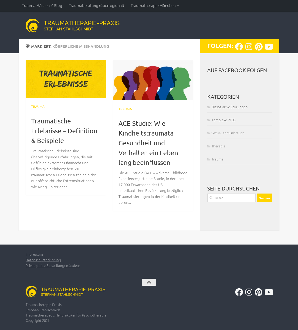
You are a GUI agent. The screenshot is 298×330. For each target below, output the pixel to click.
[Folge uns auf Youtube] (268, 47)
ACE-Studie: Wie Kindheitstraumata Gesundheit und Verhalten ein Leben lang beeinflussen (148, 142)
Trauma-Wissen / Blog (42, 5)
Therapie (218, 145)
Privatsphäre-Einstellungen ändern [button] (53, 265)
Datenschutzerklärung (43, 259)
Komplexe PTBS (223, 119)
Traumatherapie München (153, 5)
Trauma (37, 106)
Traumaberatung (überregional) (96, 5)
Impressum (34, 254)
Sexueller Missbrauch (227, 132)
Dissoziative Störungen (229, 106)
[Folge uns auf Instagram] (249, 47)
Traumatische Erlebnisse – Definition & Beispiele (64, 130)
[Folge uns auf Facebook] (239, 47)
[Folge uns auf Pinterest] (259, 47)
